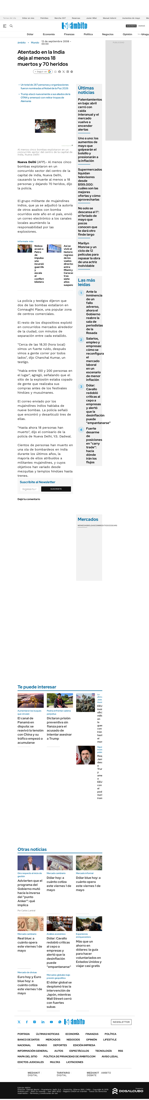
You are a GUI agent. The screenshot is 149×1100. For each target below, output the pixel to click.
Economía (49, 34)
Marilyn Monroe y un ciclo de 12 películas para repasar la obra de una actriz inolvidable (89, 254)
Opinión (127, 34)
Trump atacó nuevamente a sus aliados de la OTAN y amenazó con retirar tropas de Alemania (45, 97)
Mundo (35, 42)
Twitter (19, 1022)
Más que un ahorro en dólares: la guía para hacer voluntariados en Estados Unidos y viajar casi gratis (89, 953)
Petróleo (44, 18)
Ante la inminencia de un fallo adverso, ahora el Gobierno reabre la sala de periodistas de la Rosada (94, 312)
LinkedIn (43, 1021)
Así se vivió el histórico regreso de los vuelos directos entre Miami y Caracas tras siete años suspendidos (71, 265)
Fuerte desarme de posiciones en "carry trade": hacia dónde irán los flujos (94, 445)
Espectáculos (79, 1051)
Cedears (112, 525)
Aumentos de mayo (131, 18)
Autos (58, 1051)
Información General (33, 1051)
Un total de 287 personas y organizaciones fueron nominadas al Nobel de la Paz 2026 (44, 86)
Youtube (51, 1022)
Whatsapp (59, 1021)
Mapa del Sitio (27, 1056)
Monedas (82, 525)
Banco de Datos (28, 1039)
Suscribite (56, 489)
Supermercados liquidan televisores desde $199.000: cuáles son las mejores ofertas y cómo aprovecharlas (90, 184)
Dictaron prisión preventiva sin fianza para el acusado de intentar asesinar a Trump (59, 728)
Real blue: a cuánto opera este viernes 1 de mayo (30, 944)
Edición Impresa (84, 1045)
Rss (120, 1051)
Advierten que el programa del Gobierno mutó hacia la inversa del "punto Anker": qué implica (30, 893)
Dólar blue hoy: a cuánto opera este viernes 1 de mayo (88, 884)
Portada (24, 1034)
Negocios (107, 34)
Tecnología (103, 1051)
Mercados (53, 1039)
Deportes (60, 1045)
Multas (55, 1062)
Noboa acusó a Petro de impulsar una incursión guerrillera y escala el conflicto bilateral (40, 264)
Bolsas (91, 525)
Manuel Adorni (109, 18)
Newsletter (121, 1021)
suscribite (131, 26)
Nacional (24, 1045)
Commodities (101, 525)
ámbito (22, 42)
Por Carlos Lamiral (26, 910)
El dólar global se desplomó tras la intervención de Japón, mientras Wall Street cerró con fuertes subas (59, 994)
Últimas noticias (47, 1034)
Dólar (30, 34)
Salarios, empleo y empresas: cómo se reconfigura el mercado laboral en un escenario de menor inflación (95, 359)
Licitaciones (74, 1062)
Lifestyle (110, 1039)
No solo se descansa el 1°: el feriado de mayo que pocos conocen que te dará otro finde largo (88, 221)
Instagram (34, 1021)
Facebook (27, 1021)
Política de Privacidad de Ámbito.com (69, 1056)
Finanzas (69, 34)
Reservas (76, 18)
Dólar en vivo (28, 18)
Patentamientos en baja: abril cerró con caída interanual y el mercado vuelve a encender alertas (90, 114)
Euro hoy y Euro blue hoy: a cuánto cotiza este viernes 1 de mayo (30, 985)
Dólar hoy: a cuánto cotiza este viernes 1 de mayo (59, 884)
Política (88, 34)
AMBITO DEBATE (99, 1074)
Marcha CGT (60, 18)
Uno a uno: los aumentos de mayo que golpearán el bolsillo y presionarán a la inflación (88, 149)
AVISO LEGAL (110, 1056)
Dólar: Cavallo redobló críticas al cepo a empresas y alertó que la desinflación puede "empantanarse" (98, 404)
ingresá (141, 26)
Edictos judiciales (31, 1062)
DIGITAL (34, 1074)
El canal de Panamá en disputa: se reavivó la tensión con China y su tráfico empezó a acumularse (31, 730)
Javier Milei (91, 18)
